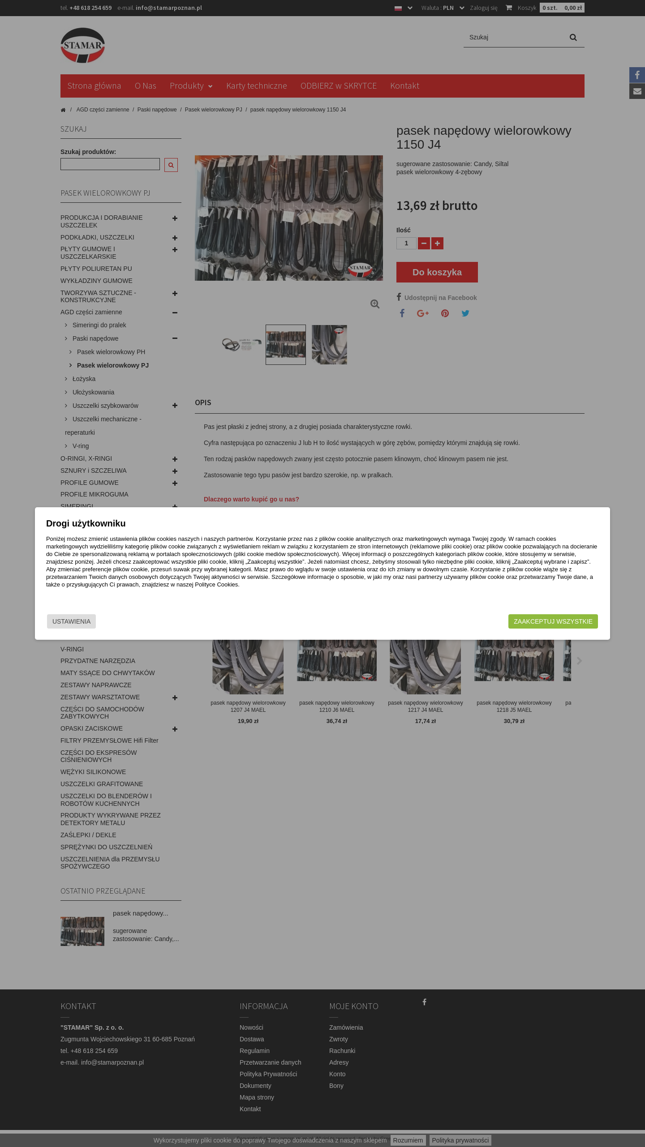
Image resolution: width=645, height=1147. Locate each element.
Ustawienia (140, 621)
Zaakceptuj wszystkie (484, 621)
